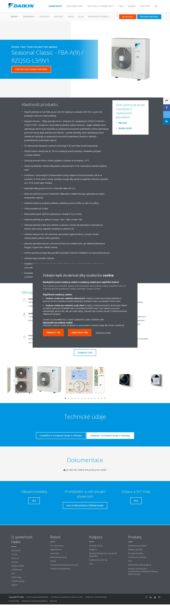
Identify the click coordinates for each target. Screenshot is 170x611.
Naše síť (15, 558)
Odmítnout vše (80, 332)
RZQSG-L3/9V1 (125, 128)
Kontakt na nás (96, 545)
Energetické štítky (136, 553)
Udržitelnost (16, 569)
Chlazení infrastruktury (60, 568)
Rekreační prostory (58, 557)
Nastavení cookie (103, 332)
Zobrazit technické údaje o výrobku (110, 435)
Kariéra (14, 585)
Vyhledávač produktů (137, 545)
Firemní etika (14, 601)
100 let (14, 554)
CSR (13, 573)
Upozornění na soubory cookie (58, 322)
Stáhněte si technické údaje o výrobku (61, 435)
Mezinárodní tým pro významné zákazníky (103, 554)
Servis (71, 16)
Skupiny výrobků (135, 549)
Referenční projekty (98, 16)
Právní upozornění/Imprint (37, 597)
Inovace (14, 562)
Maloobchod (55, 549)
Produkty (44, 16)
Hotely (53, 561)
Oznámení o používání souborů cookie (67, 597)
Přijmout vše (53, 332)
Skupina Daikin (17, 565)
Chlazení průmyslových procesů (64, 564)
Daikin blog (16, 577)
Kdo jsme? (16, 550)
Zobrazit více (85, 352)
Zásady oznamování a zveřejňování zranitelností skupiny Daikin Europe (143, 571)
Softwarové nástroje (98, 560)
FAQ (91, 563)
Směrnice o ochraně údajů (96, 597)
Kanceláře (54, 553)
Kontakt (58, 16)
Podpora (93, 549)
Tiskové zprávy (17, 581)
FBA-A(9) (123, 123)
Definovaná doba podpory (139, 564)
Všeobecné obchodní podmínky (35, 601)
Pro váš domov (57, 545)
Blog (81, 16)
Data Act (53, 601)
